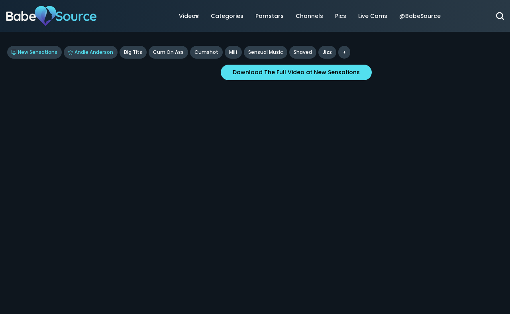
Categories (227, 16)
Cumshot (206, 52)
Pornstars (269, 16)
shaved (303, 52)
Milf (233, 52)
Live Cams (372, 16)
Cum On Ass (168, 52)
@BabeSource (420, 16)
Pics (340, 16)
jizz (327, 52)
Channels (309, 16)
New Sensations (34, 52)
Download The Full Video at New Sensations (296, 72)
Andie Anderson (90, 52)
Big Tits (133, 52)
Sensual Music (265, 52)
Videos (189, 16)
